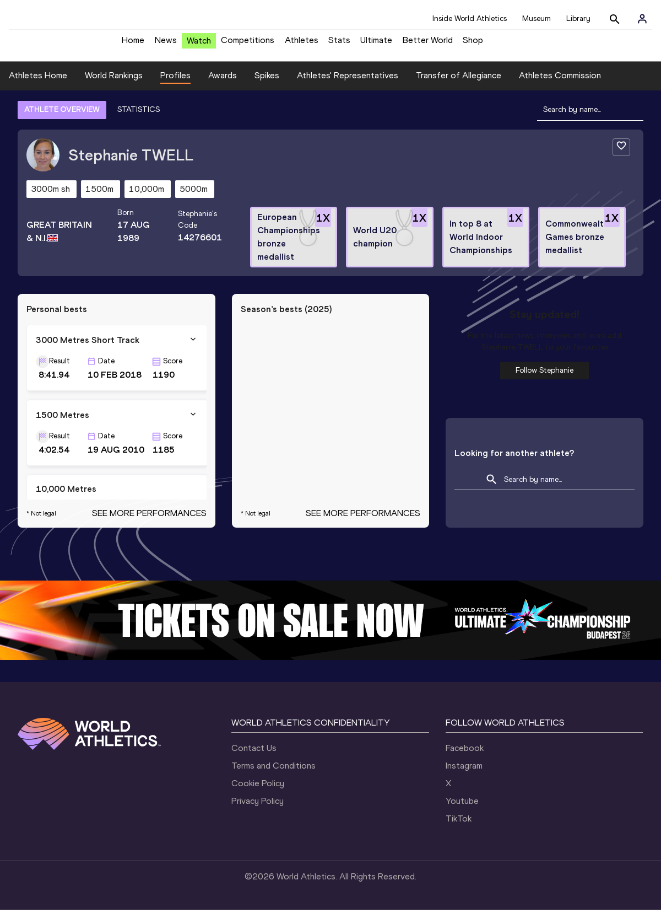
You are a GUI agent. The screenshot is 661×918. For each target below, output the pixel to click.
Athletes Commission (560, 83)
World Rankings (114, 83)
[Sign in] (642, 18)
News (166, 44)
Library (578, 18)
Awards (222, 83)
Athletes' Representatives (347, 83)
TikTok (459, 827)
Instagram (464, 774)
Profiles (175, 83)
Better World (428, 44)
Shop (473, 44)
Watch (199, 45)
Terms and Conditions (273, 774)
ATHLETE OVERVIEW (62, 117)
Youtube (462, 809)
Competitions (247, 44)
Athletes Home (38, 83)
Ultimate (376, 44)
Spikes (266, 83)
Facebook (465, 756)
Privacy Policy (257, 809)
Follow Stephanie (544, 378)
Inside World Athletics (469, 18)
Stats (339, 44)
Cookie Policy (257, 791)
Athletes (301, 44)
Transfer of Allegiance (458, 83)
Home (133, 44)
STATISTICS (138, 117)
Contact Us (254, 756)
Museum (536, 18)
